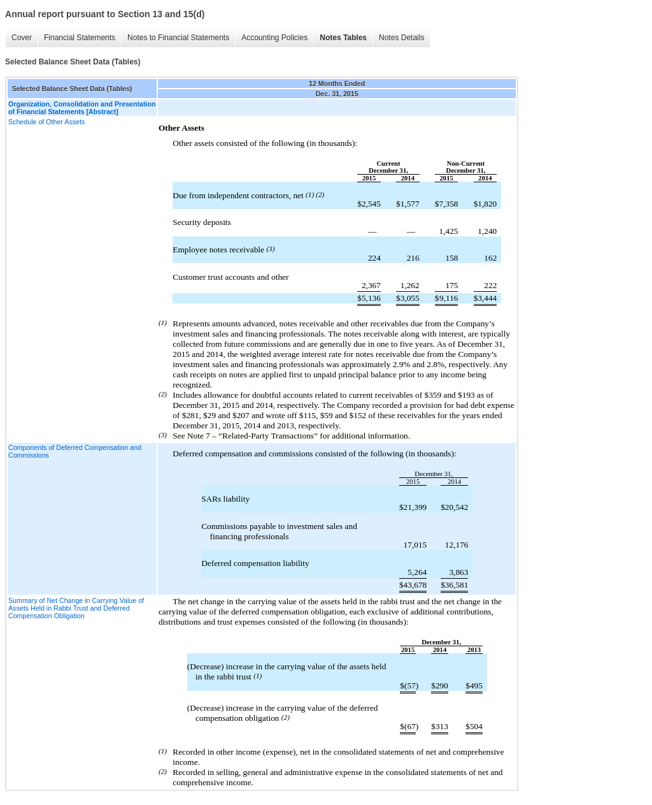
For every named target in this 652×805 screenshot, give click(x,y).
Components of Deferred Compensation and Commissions (74, 451)
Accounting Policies (274, 37)
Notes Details (401, 37)
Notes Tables (343, 37)
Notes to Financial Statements (178, 37)
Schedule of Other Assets (46, 122)
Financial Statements (79, 37)
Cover (21, 37)
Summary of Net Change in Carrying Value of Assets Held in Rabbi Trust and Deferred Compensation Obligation (76, 608)
